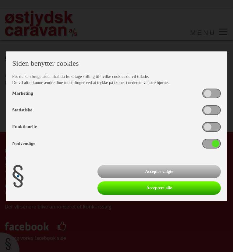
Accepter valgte (159, 171)
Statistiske (22, 109)
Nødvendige (23, 143)
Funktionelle (24, 126)
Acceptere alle (159, 188)
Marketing (22, 93)
